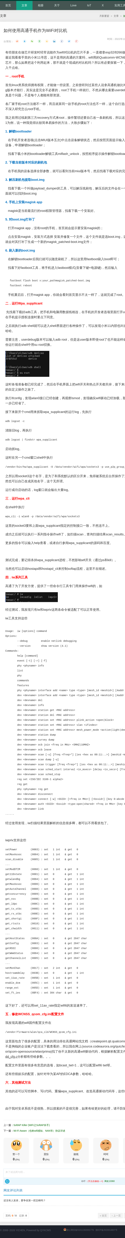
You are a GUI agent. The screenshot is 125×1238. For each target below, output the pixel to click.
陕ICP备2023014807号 (106, 1230)
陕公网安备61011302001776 (80, 1230)
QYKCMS (45, 1230)
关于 (57, 5)
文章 (24, 5)
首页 (8, 5)
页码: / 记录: (16, 1215)
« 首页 (103, 1215)
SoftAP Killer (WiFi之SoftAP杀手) (31, 1125)
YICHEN (20, 1230)
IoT (89, 5)
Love (73, 5)
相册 (40, 5)
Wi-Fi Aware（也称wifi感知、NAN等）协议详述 (39, 1130)
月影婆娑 (104, 15)
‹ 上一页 (116, 1215)
